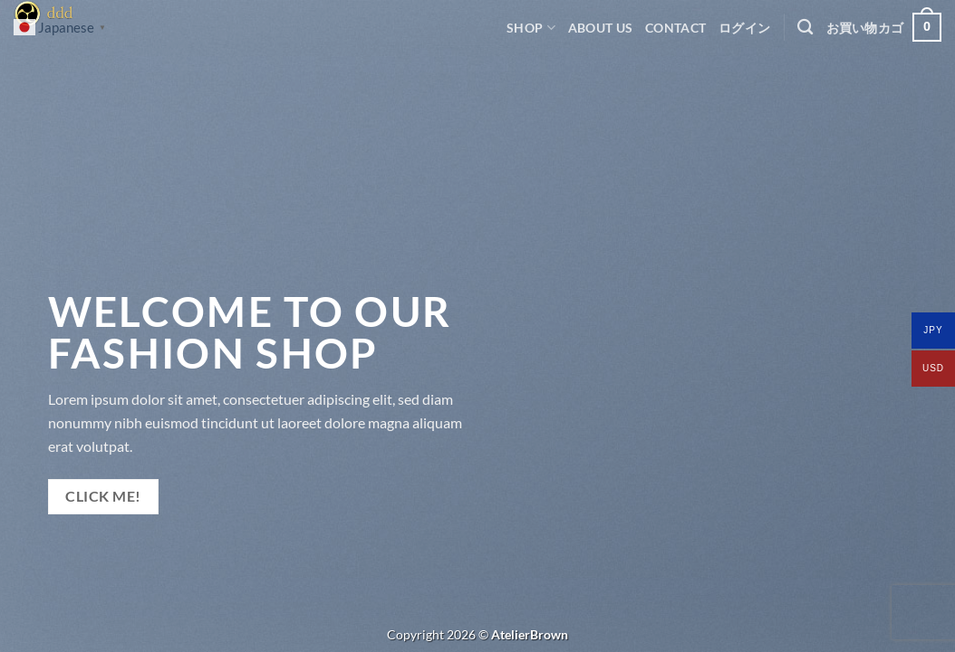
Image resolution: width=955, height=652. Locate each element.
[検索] (805, 27)
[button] (744, 27)
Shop (530, 27)
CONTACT (675, 27)
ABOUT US (600, 27)
